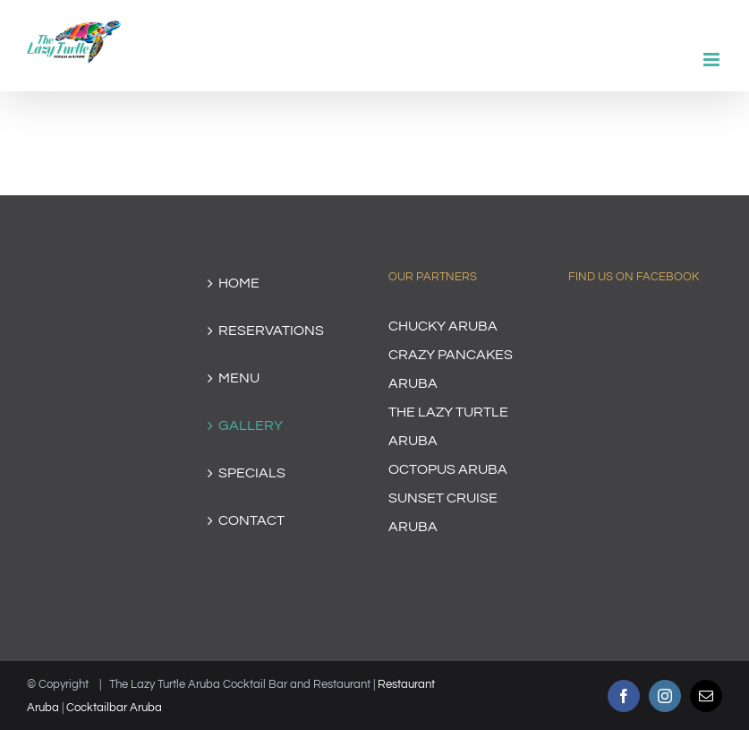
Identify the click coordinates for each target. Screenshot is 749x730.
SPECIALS (251, 473)
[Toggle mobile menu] (712, 59)
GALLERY (250, 425)
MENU (239, 378)
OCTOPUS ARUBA (447, 469)
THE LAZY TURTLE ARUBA (448, 426)
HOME (239, 283)
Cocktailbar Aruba (114, 707)
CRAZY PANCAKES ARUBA (450, 369)
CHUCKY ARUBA (443, 326)
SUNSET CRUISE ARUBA (443, 512)
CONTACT (251, 520)
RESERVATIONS (271, 330)
